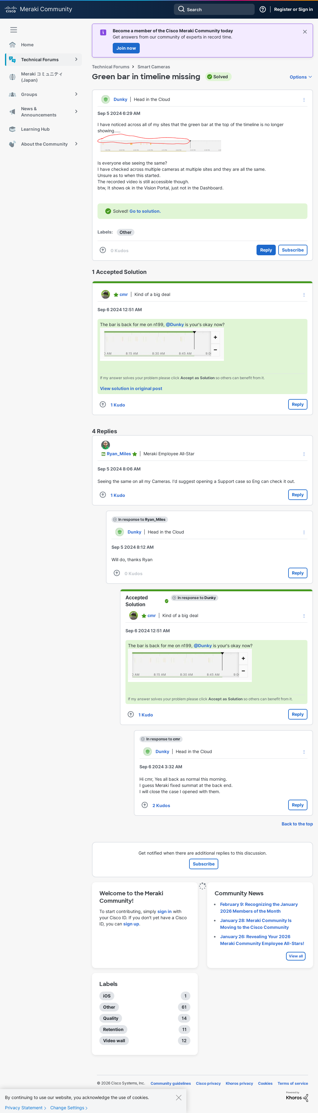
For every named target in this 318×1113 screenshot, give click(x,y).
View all (296, 956)
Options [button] (298, 77)
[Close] (178, 1102)
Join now (126, 48)
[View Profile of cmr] (124, 294)
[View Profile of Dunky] (120, 99)
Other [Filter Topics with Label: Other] (109, 1007)
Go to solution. (145, 211)
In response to (142, 519)
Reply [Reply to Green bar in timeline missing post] (266, 249)
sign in (164, 911)
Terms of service (293, 1083)
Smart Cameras (154, 66)
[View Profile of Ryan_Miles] (119, 453)
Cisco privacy (208, 1083)
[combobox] (214, 9)
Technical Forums (110, 66)
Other (126, 232)
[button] (304, 100)
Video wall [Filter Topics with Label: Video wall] (114, 1040)
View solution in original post (131, 388)
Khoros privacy (239, 1083)
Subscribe (293, 249)
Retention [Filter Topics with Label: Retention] (113, 1029)
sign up (131, 923)
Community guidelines (171, 1083)
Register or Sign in (293, 9)
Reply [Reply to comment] (298, 404)
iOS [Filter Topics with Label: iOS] (107, 995)
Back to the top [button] (297, 823)
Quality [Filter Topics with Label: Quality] (110, 1018)
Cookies (265, 1083)
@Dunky (175, 324)
